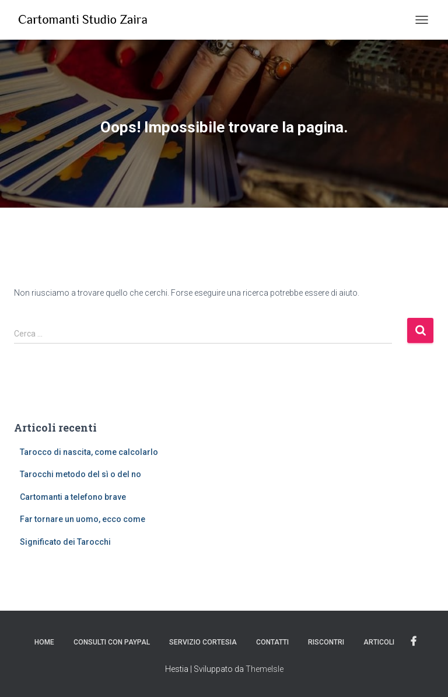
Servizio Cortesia (203, 642)
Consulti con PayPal (112, 642)
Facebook (413, 641)
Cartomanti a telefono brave (73, 497)
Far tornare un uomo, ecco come (82, 519)
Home (44, 642)
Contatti (272, 642)
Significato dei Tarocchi (65, 542)
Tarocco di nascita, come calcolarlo (89, 452)
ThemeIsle (265, 669)
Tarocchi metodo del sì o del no (80, 474)
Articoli (378, 642)
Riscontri (326, 642)
